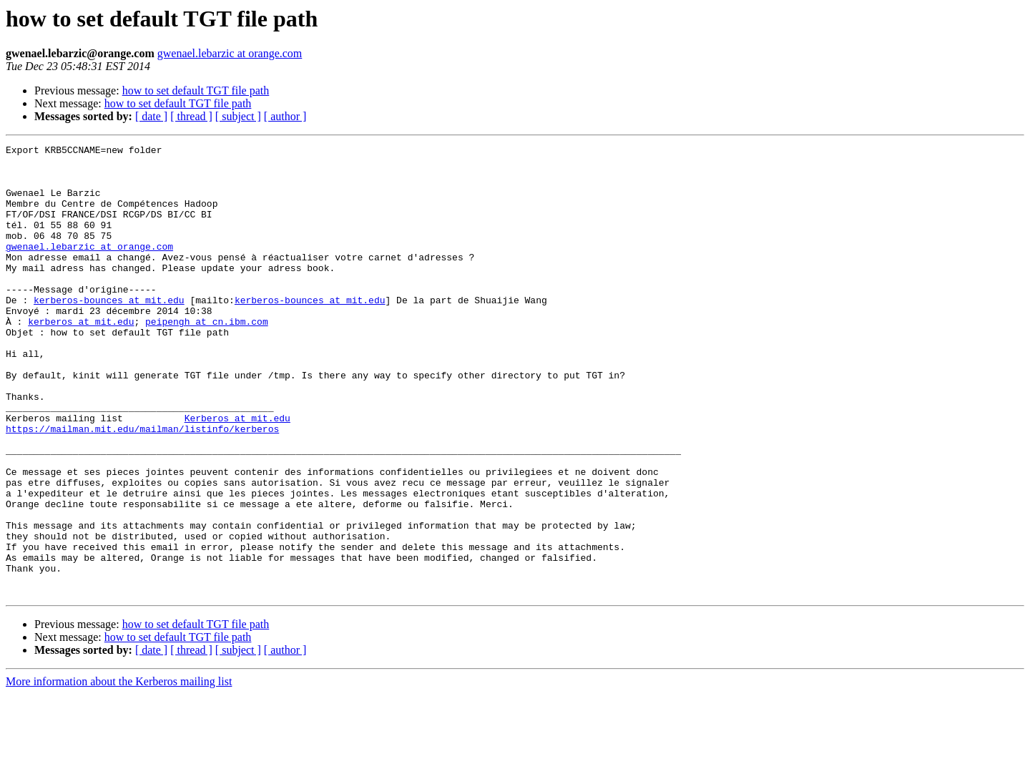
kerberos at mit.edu (81, 357)
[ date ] (151, 116)
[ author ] (285, 116)
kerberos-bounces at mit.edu (109, 331)
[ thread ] (191, 116)
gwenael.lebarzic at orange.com (230, 53)
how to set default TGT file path (196, 90)
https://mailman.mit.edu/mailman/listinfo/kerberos (142, 486)
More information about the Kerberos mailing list (119, 771)
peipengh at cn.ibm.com (206, 357)
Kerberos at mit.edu (237, 473)
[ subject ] (238, 116)
